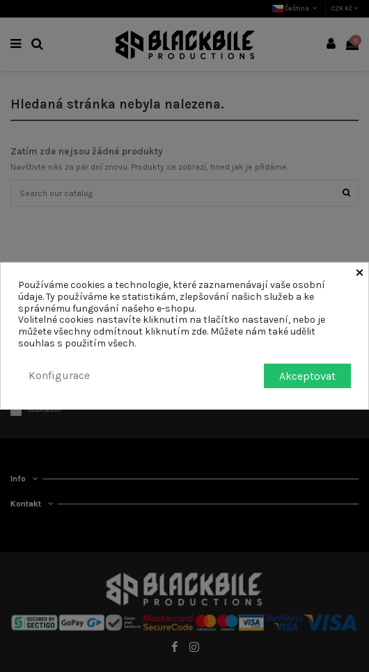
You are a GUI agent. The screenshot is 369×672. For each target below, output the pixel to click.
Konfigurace (59, 375)
